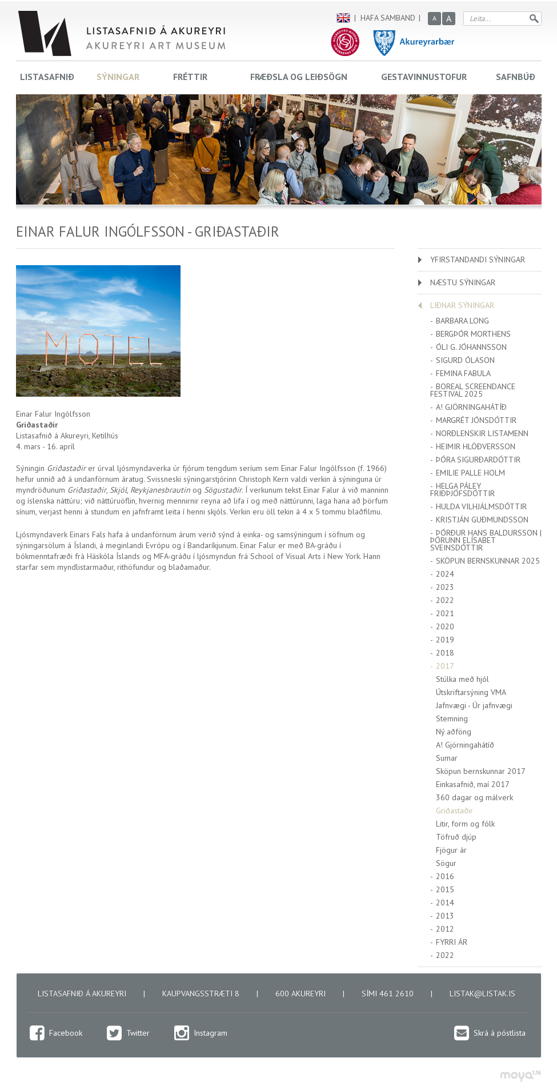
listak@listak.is (482, 993)
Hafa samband (387, 18)
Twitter (138, 1033)
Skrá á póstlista (500, 1033)
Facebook (65, 1033)
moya (520, 1076)
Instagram (210, 1033)
